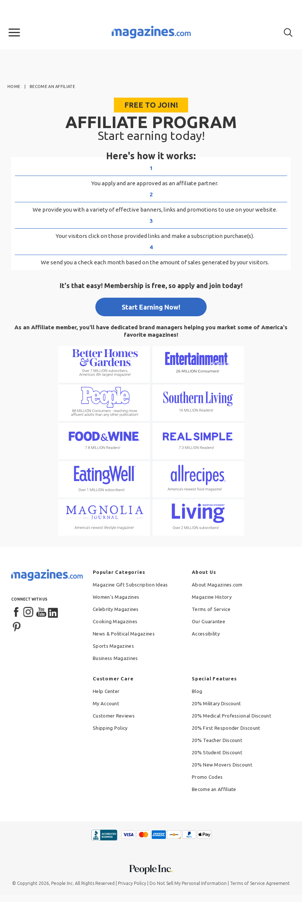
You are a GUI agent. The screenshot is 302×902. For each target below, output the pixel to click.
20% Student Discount (217, 752)
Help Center (106, 691)
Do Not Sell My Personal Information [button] (188, 883)
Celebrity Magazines (116, 609)
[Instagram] (29, 612)
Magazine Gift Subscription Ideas (130, 584)
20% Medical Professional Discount (231, 715)
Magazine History (212, 596)
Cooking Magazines (115, 621)
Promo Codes (207, 777)
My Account (106, 703)
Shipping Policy (110, 728)
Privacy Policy (132, 883)
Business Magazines (115, 658)
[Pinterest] (16, 625)
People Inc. (62, 883)
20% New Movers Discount (222, 764)
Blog (197, 691)
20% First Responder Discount (226, 728)
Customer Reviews (114, 715)
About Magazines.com (217, 584)
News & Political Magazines (124, 633)
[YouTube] (41, 612)
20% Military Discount (216, 703)
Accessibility (206, 633)
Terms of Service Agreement (260, 883)
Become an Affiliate (214, 789)
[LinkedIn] (53, 612)
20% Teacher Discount (217, 740)
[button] (14, 32)
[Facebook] (16, 612)
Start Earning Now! (151, 307)
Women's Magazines (116, 596)
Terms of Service (211, 609)
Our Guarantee (208, 621)
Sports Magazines (113, 645)
